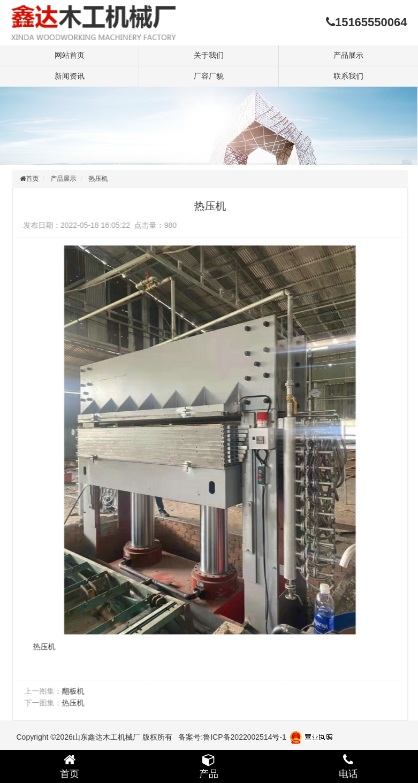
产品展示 (348, 55)
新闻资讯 (70, 76)
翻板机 (75, 691)
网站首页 (70, 55)
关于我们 (209, 55)
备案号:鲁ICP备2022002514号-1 (232, 737)
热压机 (100, 178)
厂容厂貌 (209, 76)
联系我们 (348, 76)
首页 (34, 178)
